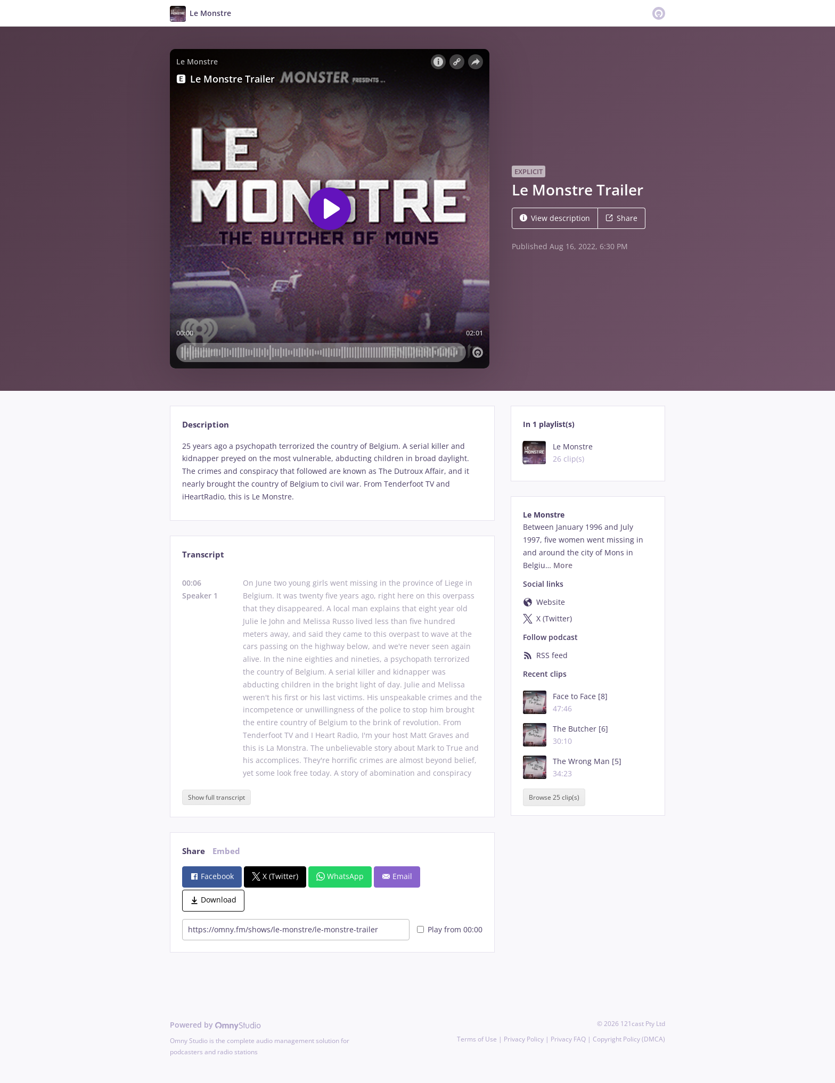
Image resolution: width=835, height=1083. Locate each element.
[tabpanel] (332, 471)
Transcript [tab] (203, 554)
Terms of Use (477, 1039)
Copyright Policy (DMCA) (629, 1039)
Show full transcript (216, 797)
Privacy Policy (524, 1039)
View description (555, 218)
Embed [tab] (226, 851)
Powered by (215, 1025)
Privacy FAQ (568, 1039)
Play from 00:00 (449, 929)
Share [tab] (193, 851)
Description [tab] (205, 424)
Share (621, 218)
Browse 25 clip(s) (554, 797)
